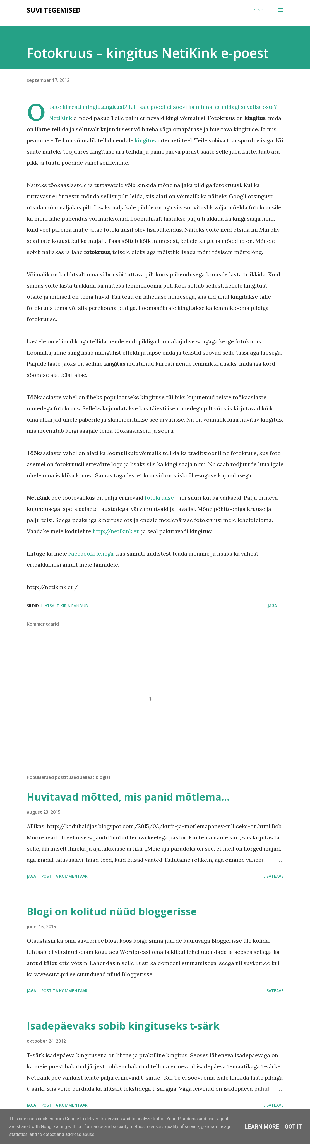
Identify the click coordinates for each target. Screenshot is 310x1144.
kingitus (145, 140)
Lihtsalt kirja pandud (64, 605)
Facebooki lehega (91, 553)
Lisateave (273, 876)
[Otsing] (255, 10)
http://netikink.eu (116, 531)
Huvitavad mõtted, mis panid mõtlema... (128, 797)
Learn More (262, 1126)
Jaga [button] (272, 605)
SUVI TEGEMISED (54, 10)
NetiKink (60, 117)
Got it (293, 1126)
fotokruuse (159, 497)
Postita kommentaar (64, 876)
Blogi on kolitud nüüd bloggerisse (112, 911)
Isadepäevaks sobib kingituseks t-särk (123, 1026)
